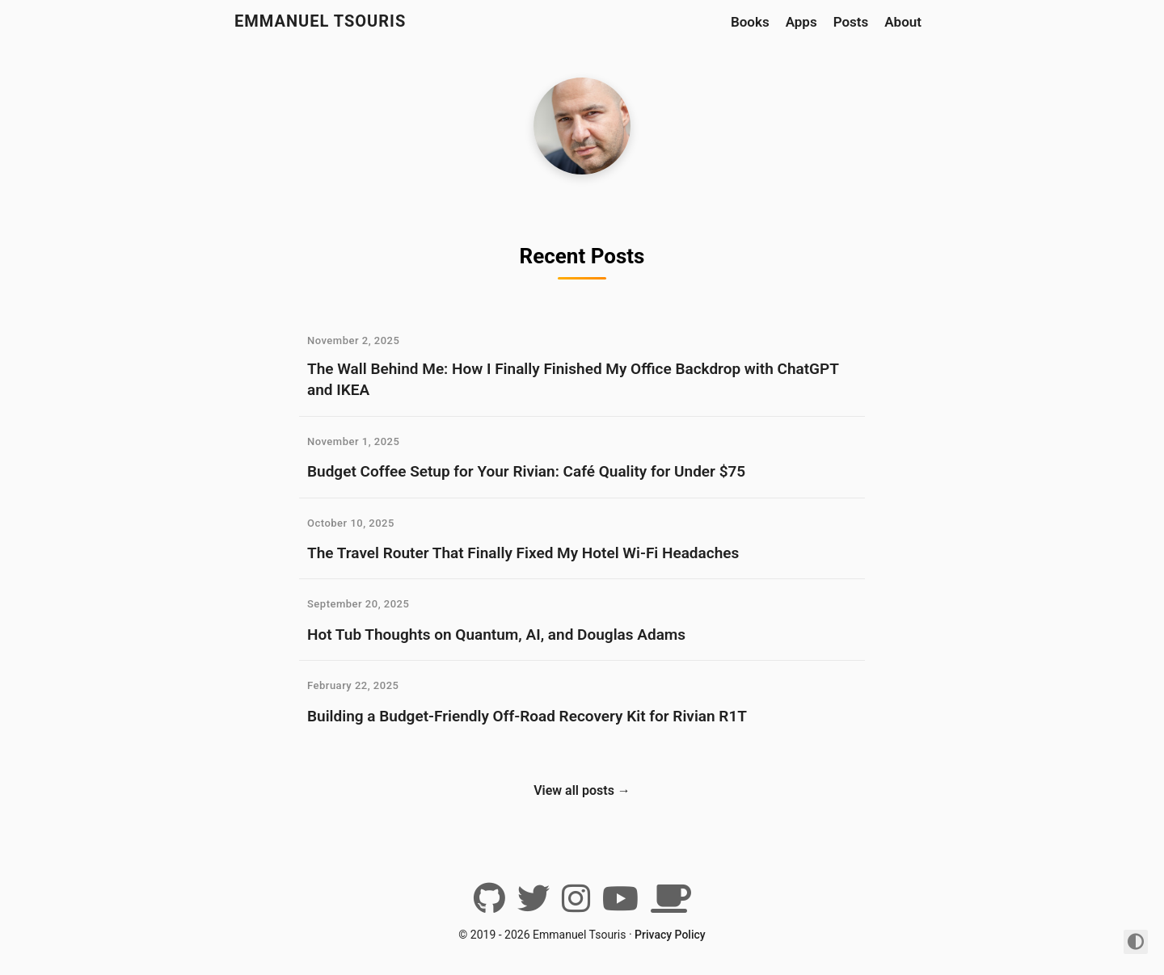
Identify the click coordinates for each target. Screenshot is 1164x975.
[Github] (489, 904)
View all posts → (582, 790)
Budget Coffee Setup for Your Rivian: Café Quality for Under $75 (526, 471)
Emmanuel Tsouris (320, 21)
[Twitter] (533, 904)
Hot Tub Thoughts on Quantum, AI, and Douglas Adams (496, 634)
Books (750, 22)
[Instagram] (576, 904)
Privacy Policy (670, 934)
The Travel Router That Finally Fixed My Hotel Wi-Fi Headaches (523, 553)
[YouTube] (620, 904)
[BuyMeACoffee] (671, 904)
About (903, 22)
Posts (851, 22)
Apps (801, 22)
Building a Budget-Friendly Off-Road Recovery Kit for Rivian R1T (527, 716)
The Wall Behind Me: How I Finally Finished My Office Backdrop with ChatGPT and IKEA (572, 379)
